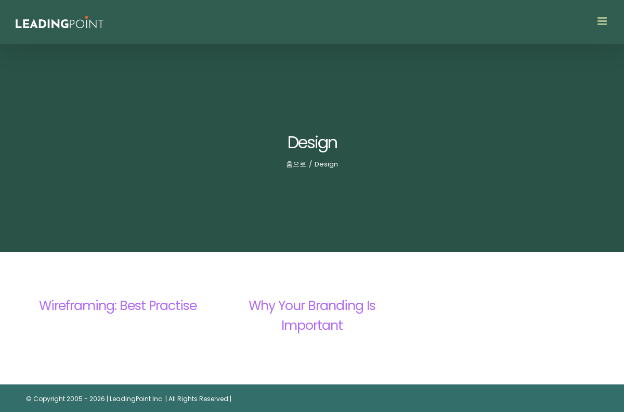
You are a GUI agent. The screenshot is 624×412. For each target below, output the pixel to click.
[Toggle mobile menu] (602, 21)
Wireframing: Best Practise (118, 306)
